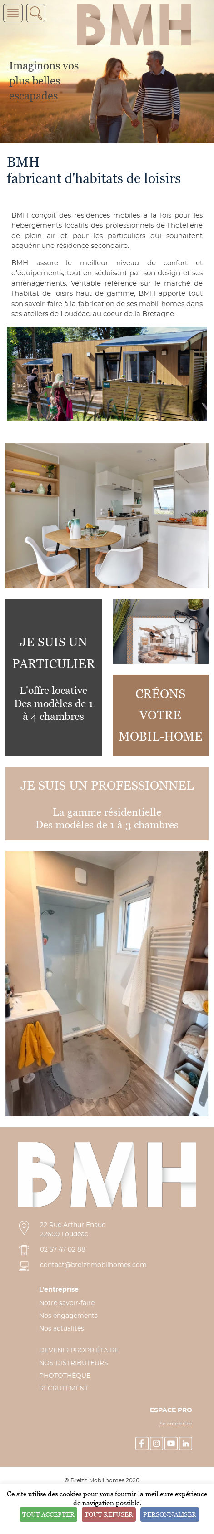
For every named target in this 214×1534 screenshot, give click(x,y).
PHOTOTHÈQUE (64, 1376)
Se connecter (175, 1424)
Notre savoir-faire (67, 1303)
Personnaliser (169, 1514)
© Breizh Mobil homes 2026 (102, 1480)
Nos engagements (68, 1316)
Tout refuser (109, 1514)
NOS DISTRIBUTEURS (73, 1363)
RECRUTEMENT (63, 1389)
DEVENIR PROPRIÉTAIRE (79, 1350)
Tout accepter (48, 1514)
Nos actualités (61, 1329)
